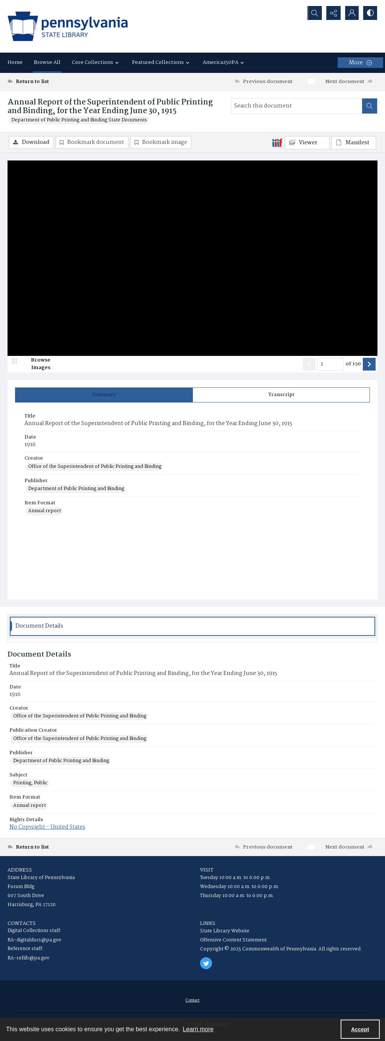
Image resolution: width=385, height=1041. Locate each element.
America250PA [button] (224, 62)
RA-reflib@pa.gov (28, 958)
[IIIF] (277, 142)
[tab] (103, 395)
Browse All (47, 62)
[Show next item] (369, 364)
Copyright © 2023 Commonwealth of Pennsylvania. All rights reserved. (281, 949)
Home (15, 62)
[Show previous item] (309, 364)
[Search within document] (369, 105)
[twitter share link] (206, 964)
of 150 (353, 364)
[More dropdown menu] (360, 62)
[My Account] (351, 13)
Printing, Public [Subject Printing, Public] (30, 783)
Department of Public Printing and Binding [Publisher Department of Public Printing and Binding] (76, 489)
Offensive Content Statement (233, 940)
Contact (192, 1000)
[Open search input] (313, 13)
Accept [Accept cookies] (360, 1029)
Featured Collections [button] (161, 62)
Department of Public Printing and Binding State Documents (79, 120)
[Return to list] (58, 81)
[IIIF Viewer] (307, 143)
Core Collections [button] (96, 62)
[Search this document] (296, 105)
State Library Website (224, 931)
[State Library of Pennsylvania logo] (68, 26)
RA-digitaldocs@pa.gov (34, 940)
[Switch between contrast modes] (370, 13)
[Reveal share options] (332, 13)
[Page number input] (330, 364)
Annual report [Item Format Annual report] (44, 511)
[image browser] (36, 364)
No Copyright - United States (47, 827)
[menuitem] (192, 1000)
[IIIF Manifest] (353, 143)
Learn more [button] (198, 1029)
